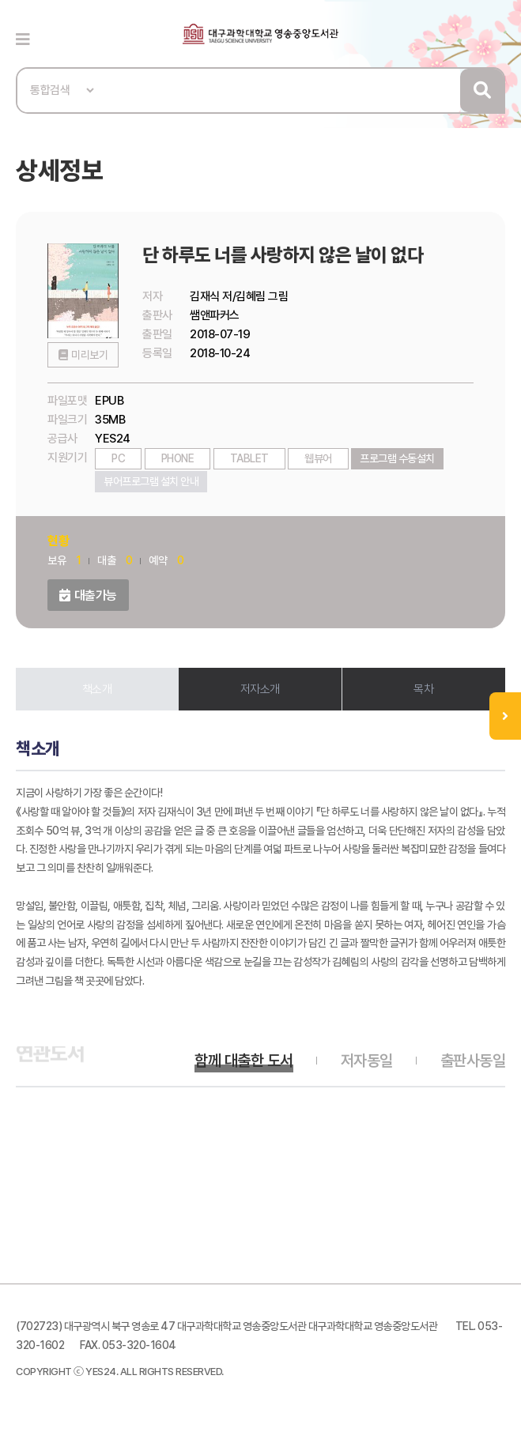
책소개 (97, 689)
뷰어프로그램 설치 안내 (151, 481)
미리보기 (89, 355)
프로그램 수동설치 (397, 458)
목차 (423, 689)
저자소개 (260, 689)
